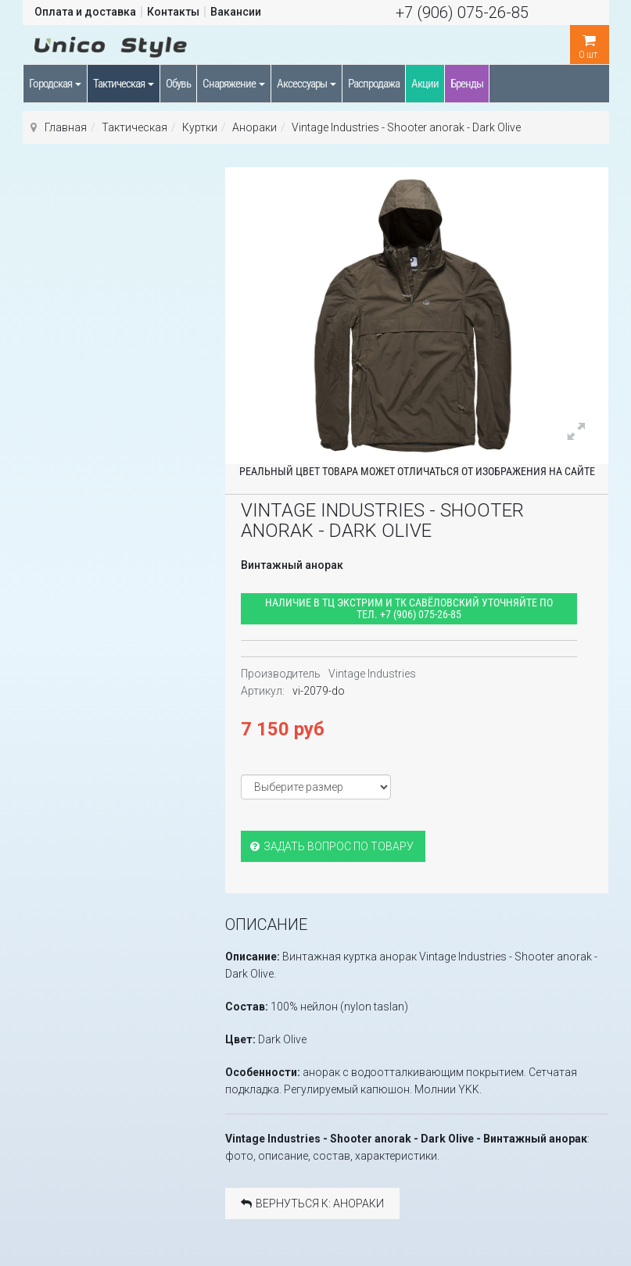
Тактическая (123, 84)
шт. (589, 42)
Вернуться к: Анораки (312, 1203)
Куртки (199, 127)
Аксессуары (306, 84)
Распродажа (374, 84)
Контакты (173, 11)
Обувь (178, 84)
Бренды (466, 84)
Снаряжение (234, 84)
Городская (55, 84)
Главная (66, 127)
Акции (425, 84)
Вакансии (235, 11)
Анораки (254, 127)
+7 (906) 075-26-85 (462, 12)
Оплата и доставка (85, 11)
